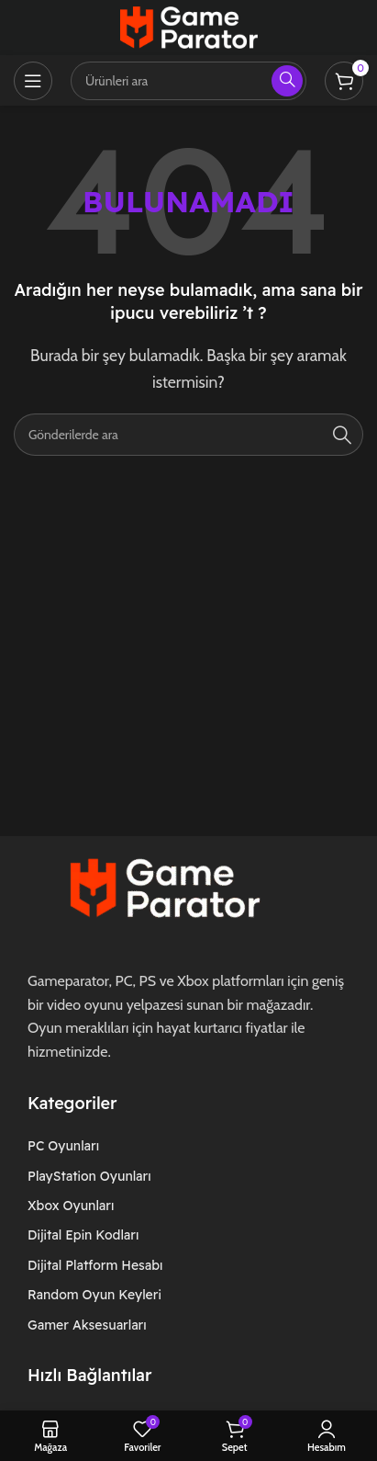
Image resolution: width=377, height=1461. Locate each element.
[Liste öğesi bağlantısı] (110, 1146)
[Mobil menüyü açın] (33, 80)
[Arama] (188, 434)
